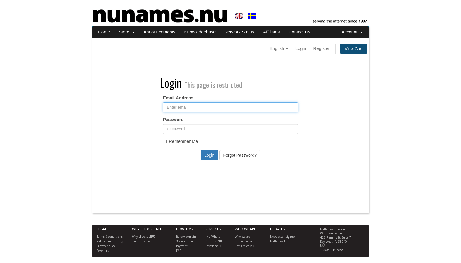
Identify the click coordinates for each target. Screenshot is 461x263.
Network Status (239, 31)
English (279, 48)
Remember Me (180, 141)
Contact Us (299, 31)
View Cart (354, 48)
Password (173, 119)
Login (300, 48)
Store (127, 31)
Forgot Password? (240, 155)
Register (321, 48)
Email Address (178, 97)
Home (104, 31)
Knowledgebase (200, 31)
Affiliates (271, 31)
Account (352, 31)
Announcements (159, 31)
